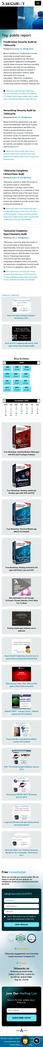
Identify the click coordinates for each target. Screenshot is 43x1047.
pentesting (27, 214)
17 (16, 411)
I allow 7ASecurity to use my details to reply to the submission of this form (21, 918)
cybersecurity (19, 151)
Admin (31, 49)
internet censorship (10, 93)
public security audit (20, 217)
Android (21, 91)
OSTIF (5, 214)
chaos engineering (25, 208)
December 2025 (21, 401)
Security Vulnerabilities (22, 219)
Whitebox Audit (23, 99)
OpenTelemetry (16, 274)
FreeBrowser (29, 91)
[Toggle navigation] (38, 3)
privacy (34, 214)
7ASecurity (10, 151)
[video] (34, 659)
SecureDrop (34, 156)
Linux (20, 93)
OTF (4, 96)
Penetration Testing (18, 154)
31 (16, 415)
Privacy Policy (14, 1045)
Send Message (21, 924)
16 (11, 411)
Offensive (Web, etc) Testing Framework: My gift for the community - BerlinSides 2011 (21, 852)
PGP (28, 894)
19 (27, 411)
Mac (24, 93)
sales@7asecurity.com (14, 894)
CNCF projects (15, 211)
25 (21, 413)
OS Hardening (31, 93)
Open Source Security (28, 211)
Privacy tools (30, 154)
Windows (33, 99)
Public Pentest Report (15, 96)
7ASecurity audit (12, 91)
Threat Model (13, 99)
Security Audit (8, 159)
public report (27, 96)
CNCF (8, 271)
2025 (21, 363)
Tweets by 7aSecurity (10, 295)
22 (5, 413)
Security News (8, 219)
